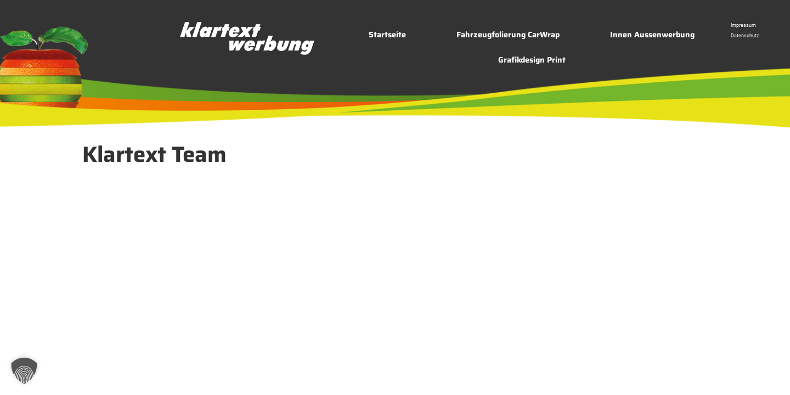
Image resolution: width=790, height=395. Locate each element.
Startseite (387, 35)
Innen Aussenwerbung (652, 35)
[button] (24, 371)
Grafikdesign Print (532, 60)
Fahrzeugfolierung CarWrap (508, 35)
